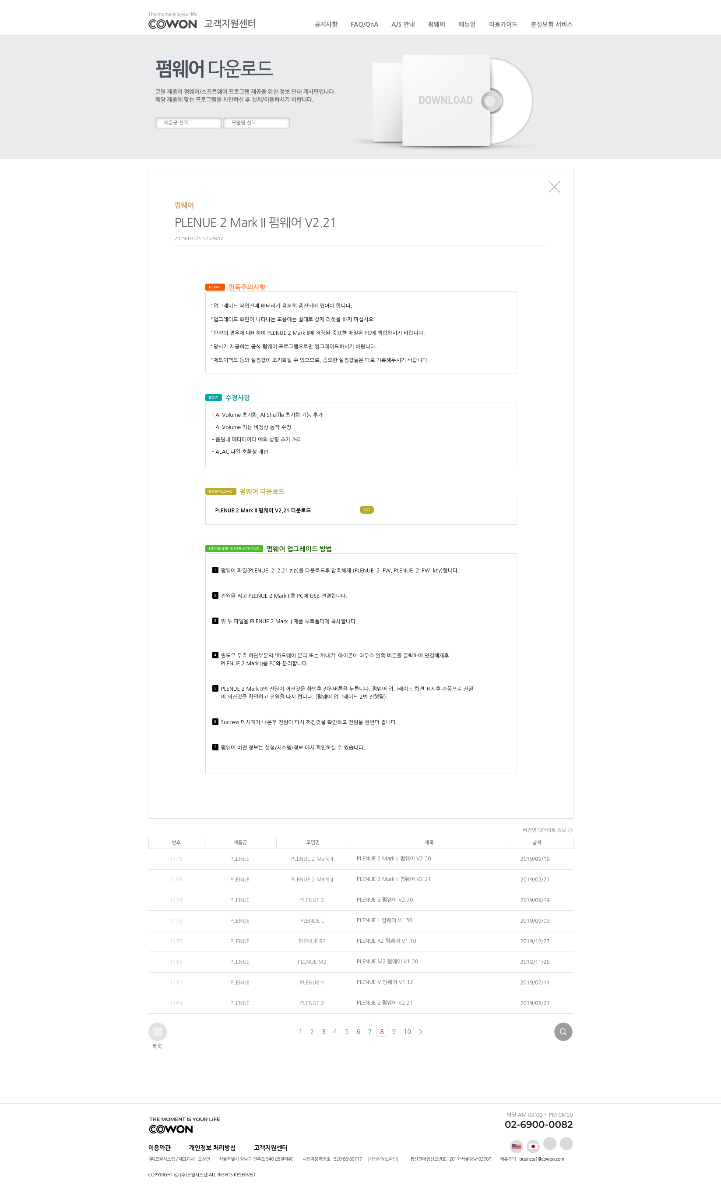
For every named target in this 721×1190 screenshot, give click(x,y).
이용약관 (159, 1148)
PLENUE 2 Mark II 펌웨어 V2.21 (394, 879)
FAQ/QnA (364, 24)
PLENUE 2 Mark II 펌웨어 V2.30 (394, 858)
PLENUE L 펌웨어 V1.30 (384, 920)
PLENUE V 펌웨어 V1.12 (385, 982)
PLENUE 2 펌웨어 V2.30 (385, 899)
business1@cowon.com (541, 1159)
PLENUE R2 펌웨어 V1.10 (386, 941)
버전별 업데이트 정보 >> (548, 830)
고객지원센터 (271, 1148)
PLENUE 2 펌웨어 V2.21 (385, 1002)
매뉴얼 (466, 24)
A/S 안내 (403, 24)
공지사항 (326, 24)
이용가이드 (503, 24)
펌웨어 (436, 24)
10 (407, 1032)
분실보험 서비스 (552, 24)
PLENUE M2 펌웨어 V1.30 (387, 961)
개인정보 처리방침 (212, 1148)
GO (367, 510)
